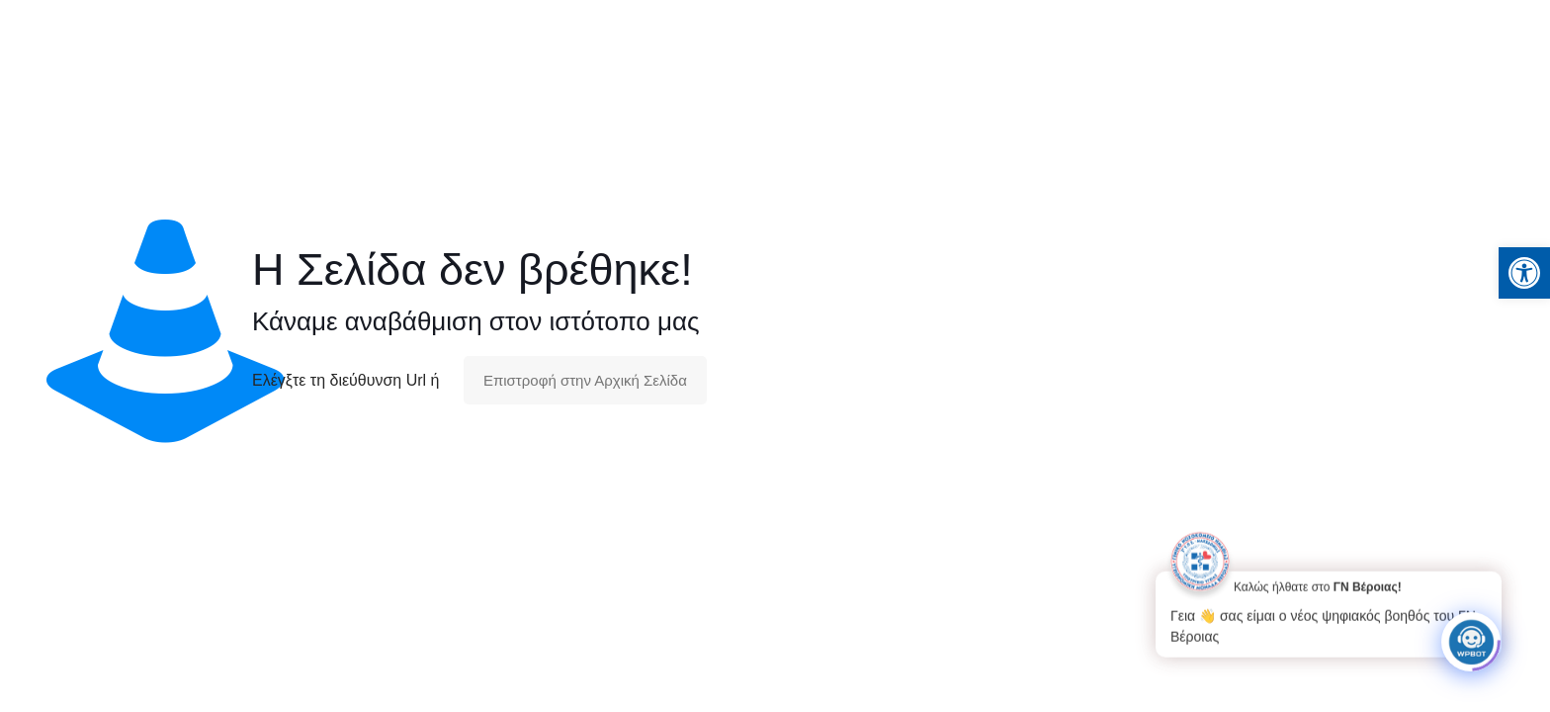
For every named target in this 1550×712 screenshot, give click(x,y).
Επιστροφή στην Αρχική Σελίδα (585, 380)
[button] (1524, 273)
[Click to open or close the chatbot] (1471, 638)
